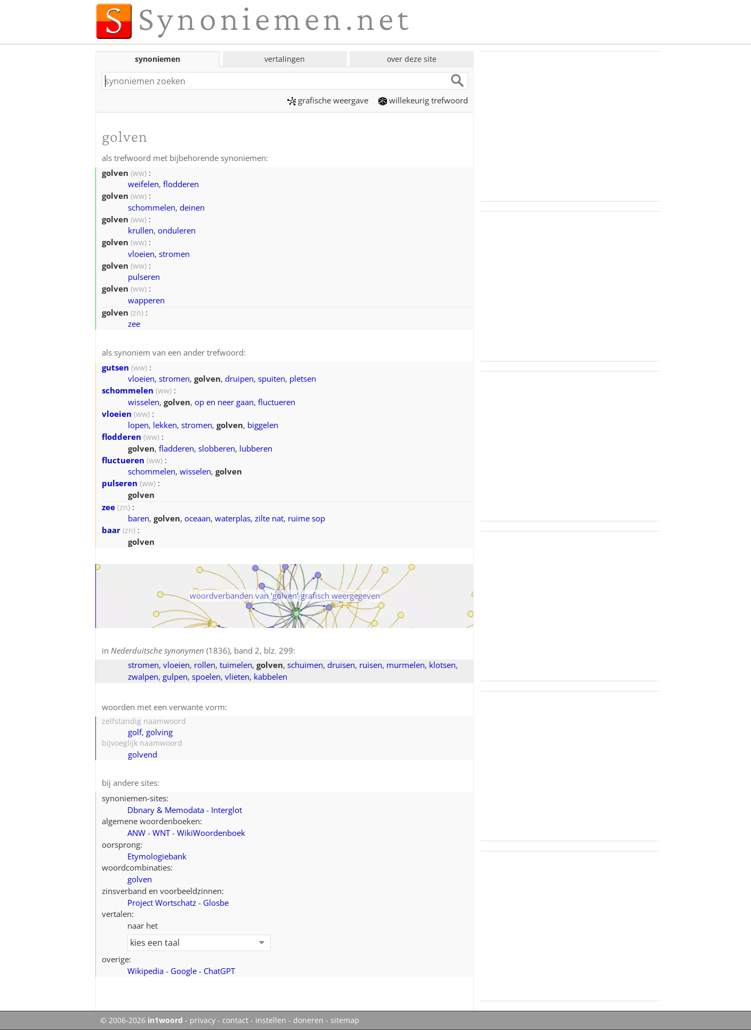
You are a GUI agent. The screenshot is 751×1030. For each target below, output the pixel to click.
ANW (136, 832)
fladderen (176, 448)
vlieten (237, 676)
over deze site (412, 59)
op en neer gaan (224, 402)
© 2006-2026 (141, 1020)
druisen (341, 664)
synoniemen (157, 59)
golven (139, 879)
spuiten (271, 378)
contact (235, 1020)
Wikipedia (145, 970)
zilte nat (269, 518)
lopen (138, 425)
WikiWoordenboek (211, 832)
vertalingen (284, 59)
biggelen (262, 425)
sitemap (344, 1020)
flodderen (181, 184)
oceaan (197, 518)
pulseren (144, 276)
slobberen (216, 448)
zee (134, 323)
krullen (141, 230)
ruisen (370, 664)
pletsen (302, 378)
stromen (174, 253)
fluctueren (276, 402)
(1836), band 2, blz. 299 (202, 650)
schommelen (151, 207)
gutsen (115, 367)
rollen (204, 664)
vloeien (141, 253)
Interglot (226, 809)
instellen (270, 1020)
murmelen (405, 664)
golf (135, 732)
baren (138, 518)
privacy (202, 1020)
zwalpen (143, 676)
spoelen (206, 676)
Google (184, 970)
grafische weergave (327, 100)
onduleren (177, 230)
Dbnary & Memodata (165, 809)
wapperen (146, 300)
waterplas (233, 518)
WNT (161, 832)
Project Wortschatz (161, 902)
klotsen (442, 664)
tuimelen (236, 664)
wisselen (143, 402)
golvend (142, 754)
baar (111, 530)
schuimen (305, 664)
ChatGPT (219, 970)
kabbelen (270, 676)
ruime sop (306, 518)
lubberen (255, 448)
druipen (239, 378)
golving (159, 732)
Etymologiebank (157, 856)
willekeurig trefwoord (423, 100)
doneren (308, 1020)
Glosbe (216, 902)
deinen (192, 207)
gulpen (175, 676)
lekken (165, 425)
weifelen (143, 184)
